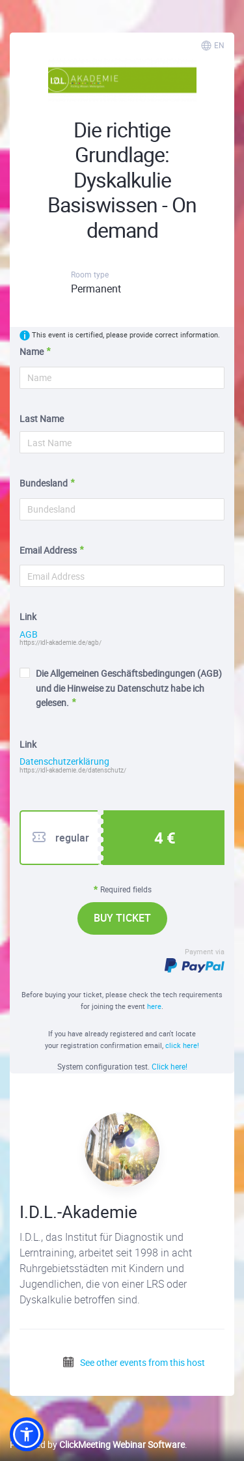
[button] (26, 1434)
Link (28, 616)
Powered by (97, 1444)
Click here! (169, 1066)
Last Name (42, 418)
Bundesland (44, 483)
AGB (29, 634)
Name (32, 351)
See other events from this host (133, 1362)
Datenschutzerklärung (64, 761)
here (154, 1006)
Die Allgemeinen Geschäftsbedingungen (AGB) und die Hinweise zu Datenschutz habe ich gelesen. (121, 688)
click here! (182, 1045)
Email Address (48, 550)
